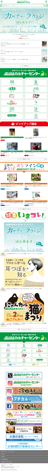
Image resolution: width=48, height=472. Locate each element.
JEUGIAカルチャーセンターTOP (7, 451)
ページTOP (24, 369)
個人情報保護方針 (4, 459)
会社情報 (2, 456)
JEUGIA (2, 454)
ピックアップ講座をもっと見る (32, 159)
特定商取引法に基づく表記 (6, 461)
